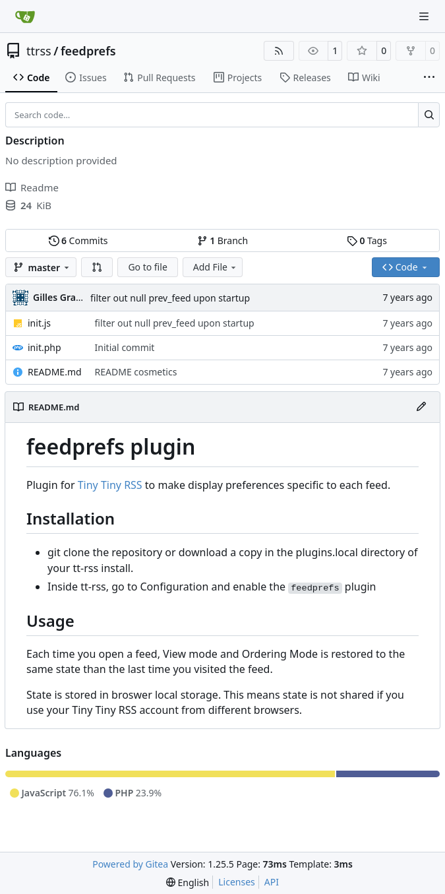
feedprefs (88, 50)
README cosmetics (136, 372)
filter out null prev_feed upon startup (170, 298)
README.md (55, 372)
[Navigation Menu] (425, 16)
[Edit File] (421, 407)
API (271, 882)
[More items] (429, 77)
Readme (32, 187)
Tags (367, 240)
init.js (39, 323)
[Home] (25, 16)
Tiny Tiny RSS (110, 485)
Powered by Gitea (130, 864)
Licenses (236, 882)
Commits (78, 240)
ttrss (38, 50)
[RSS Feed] (279, 51)
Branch (223, 240)
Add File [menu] (215, 267)
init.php (44, 347)
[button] (97, 267)
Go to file (147, 267)
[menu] (187, 882)
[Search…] (429, 114)
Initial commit (125, 347)
